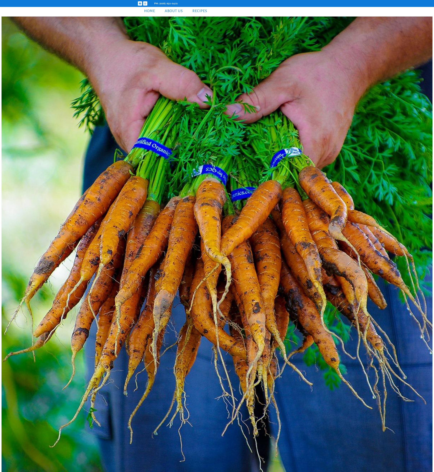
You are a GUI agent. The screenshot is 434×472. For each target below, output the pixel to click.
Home (149, 11)
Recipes (199, 11)
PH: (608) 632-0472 (166, 3)
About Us (174, 11)
